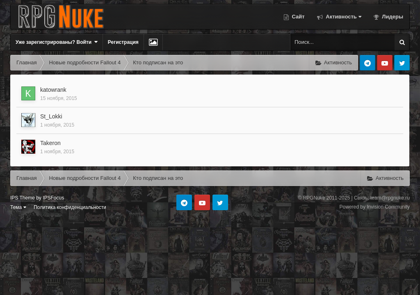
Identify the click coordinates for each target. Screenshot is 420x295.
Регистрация (123, 42)
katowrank (53, 89)
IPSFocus (53, 198)
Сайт (297, 17)
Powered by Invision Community (375, 207)
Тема (18, 207)
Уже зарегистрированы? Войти (57, 42)
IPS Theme (22, 198)
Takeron (50, 143)
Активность (342, 17)
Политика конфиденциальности (70, 207)
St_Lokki (51, 116)
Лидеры (392, 17)
